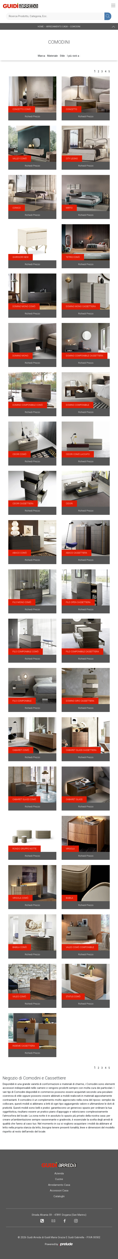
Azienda (59, 1173)
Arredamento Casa (57, 26)
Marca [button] (41, 55)
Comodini (75, 26)
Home (41, 26)
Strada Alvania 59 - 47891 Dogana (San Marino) (59, 1214)
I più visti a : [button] (73, 55)
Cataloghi (59, 1196)
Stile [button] (62, 55)
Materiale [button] (52, 55)
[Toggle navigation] (113, 5)
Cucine (59, 1179)
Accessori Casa (59, 1190)
